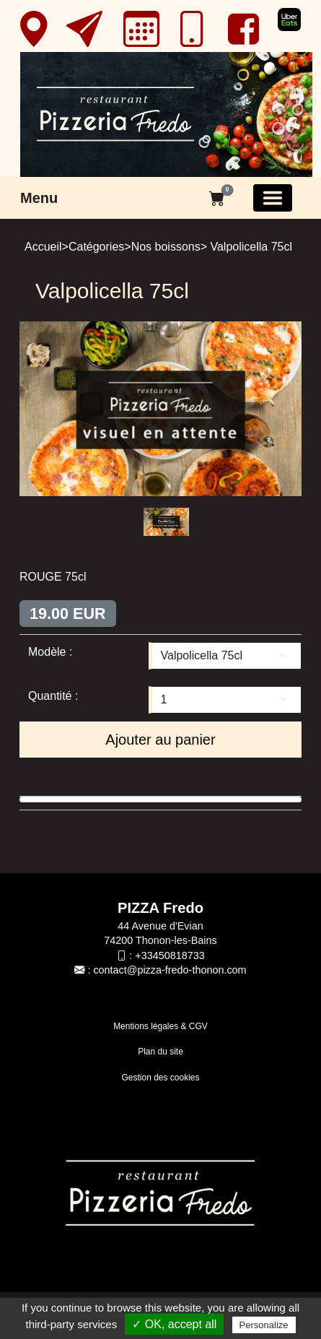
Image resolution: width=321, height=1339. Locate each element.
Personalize (264, 1325)
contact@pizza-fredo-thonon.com (169, 970)
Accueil (43, 246)
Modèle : (50, 652)
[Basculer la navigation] (273, 198)
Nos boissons (166, 246)
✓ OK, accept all (174, 1324)
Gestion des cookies (160, 1077)
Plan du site (160, 1051)
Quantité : (53, 696)
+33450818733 (169, 955)
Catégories (96, 246)
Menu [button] (39, 198)
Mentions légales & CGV (160, 1026)
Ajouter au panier (160, 740)
